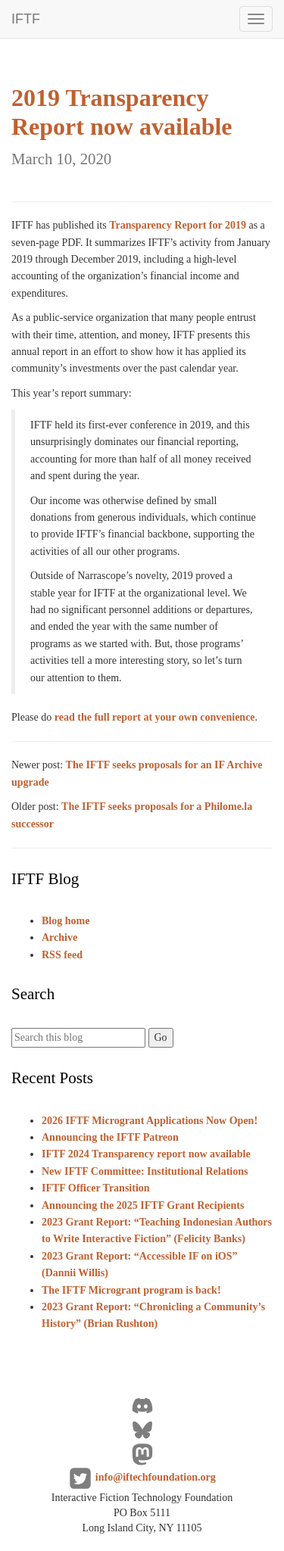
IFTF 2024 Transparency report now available (146, 1154)
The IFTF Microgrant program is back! (131, 1290)
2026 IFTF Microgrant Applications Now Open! (149, 1120)
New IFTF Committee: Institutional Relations (145, 1171)
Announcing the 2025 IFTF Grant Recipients (143, 1205)
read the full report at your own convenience (155, 717)
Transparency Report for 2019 (177, 225)
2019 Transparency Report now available (122, 125)
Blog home (65, 921)
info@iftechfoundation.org (155, 1477)
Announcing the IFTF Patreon (110, 1137)
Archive (59, 937)
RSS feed (62, 955)
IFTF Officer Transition (96, 1188)
